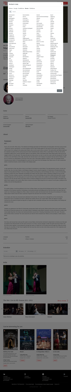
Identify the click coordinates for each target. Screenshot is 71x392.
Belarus (11, 8)
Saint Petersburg (40, 45)
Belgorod (11, 25)
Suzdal (38, 81)
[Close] (61, 4)
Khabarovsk (11, 76)
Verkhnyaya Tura (54, 46)
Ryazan (38, 43)
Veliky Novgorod (54, 43)
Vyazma (52, 61)
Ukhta (51, 36)
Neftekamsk (25, 56)
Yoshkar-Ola (53, 70)
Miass (24, 41)
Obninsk (24, 76)
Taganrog (52, 16)
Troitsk (52, 26)
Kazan (10, 73)
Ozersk (38, 15)
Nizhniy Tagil (25, 63)
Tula (51, 30)
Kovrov (24, 16)
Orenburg (25, 85)
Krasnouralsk (26, 21)
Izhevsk (10, 63)
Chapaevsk (11, 35)
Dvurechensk (12, 46)
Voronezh (52, 60)
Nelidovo (25, 58)
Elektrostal (11, 48)
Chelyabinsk (11, 38)
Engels (10, 50)
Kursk (24, 26)
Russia (26, 8)
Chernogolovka (12, 43)
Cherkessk (11, 41)
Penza (38, 20)
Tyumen (52, 33)
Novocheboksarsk (27, 68)
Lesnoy (24, 31)
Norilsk (24, 66)
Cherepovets (12, 40)
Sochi (38, 71)
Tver (51, 31)
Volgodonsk (53, 53)
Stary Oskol (39, 76)
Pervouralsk (39, 23)
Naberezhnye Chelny (27, 51)
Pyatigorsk (39, 36)
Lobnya (24, 35)
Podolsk (38, 30)
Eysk (10, 51)
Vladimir (52, 50)
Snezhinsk (39, 70)
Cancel (59, 90)
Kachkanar (11, 65)
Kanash (10, 70)
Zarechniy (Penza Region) (56, 75)
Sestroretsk (39, 61)
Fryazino (11, 53)
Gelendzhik (11, 55)
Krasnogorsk (25, 20)
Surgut (38, 80)
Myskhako (25, 48)
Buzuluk (11, 33)
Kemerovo (11, 75)
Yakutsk (52, 65)
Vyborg (52, 63)
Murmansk (25, 46)
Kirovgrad (11, 83)
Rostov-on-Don (40, 41)
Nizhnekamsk (26, 60)
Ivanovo (11, 61)
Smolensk (39, 68)
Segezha (38, 55)
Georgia (15, 8)
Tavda (51, 20)
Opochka (25, 80)
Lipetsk (24, 33)
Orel (24, 83)
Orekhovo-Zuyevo (27, 81)
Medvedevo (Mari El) (27, 40)
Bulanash (11, 31)
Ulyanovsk (52, 38)
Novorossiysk (26, 73)
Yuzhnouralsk (53, 73)
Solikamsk (39, 73)
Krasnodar (25, 18)
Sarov (38, 53)
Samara (38, 48)
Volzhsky (52, 58)
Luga (24, 36)
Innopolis (11, 56)
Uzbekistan (32, 8)
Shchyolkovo (39, 65)
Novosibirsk (25, 75)
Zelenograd (53, 81)
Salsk (38, 46)
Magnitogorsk (26, 38)
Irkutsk (10, 60)
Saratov (38, 51)
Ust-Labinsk (53, 40)
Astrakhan (11, 20)
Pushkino (39, 35)
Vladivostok (53, 51)
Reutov (38, 38)
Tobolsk (52, 21)
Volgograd (52, 55)
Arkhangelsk (11, 18)
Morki (24, 43)
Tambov (52, 18)
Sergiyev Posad (40, 56)
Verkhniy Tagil (53, 45)
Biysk (10, 26)
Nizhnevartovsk (26, 61)
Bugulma (11, 30)
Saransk (38, 50)
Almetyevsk (11, 15)
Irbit (10, 58)
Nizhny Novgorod (27, 65)
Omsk (24, 78)
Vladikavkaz (53, 48)
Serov (38, 58)
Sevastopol (39, 63)
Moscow (25, 45)
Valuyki (52, 41)
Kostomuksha (26, 15)
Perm (38, 21)
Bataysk (11, 23)
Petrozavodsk (40, 28)
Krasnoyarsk (25, 23)
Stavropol (39, 78)
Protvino (39, 31)
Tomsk (51, 25)
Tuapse (52, 28)
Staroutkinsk (39, 75)
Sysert (51, 15)
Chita (10, 45)
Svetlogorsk (39, 83)
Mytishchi (25, 50)
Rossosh (38, 40)
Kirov (10, 81)
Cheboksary (11, 36)
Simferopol (39, 66)
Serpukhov (39, 60)
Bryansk (11, 28)
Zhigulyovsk (53, 83)
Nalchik (24, 55)
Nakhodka (25, 53)
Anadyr (10, 16)
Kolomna (11, 85)
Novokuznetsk (26, 71)
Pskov (38, 33)
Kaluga (10, 68)
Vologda (52, 56)
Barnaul (11, 21)
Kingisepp (11, 80)
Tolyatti (52, 23)
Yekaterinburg (53, 68)
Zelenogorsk (53, 76)
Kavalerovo (11, 71)
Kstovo (24, 25)
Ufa (51, 35)
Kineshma (11, 78)
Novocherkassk (26, 70)
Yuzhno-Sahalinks (54, 71)
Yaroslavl (52, 66)
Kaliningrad (11, 66)
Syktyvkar (39, 85)
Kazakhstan (21, 8)
